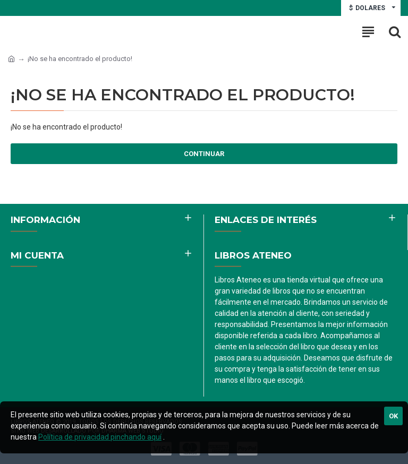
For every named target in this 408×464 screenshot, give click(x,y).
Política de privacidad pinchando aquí (100, 437)
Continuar (204, 154)
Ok (393, 416)
